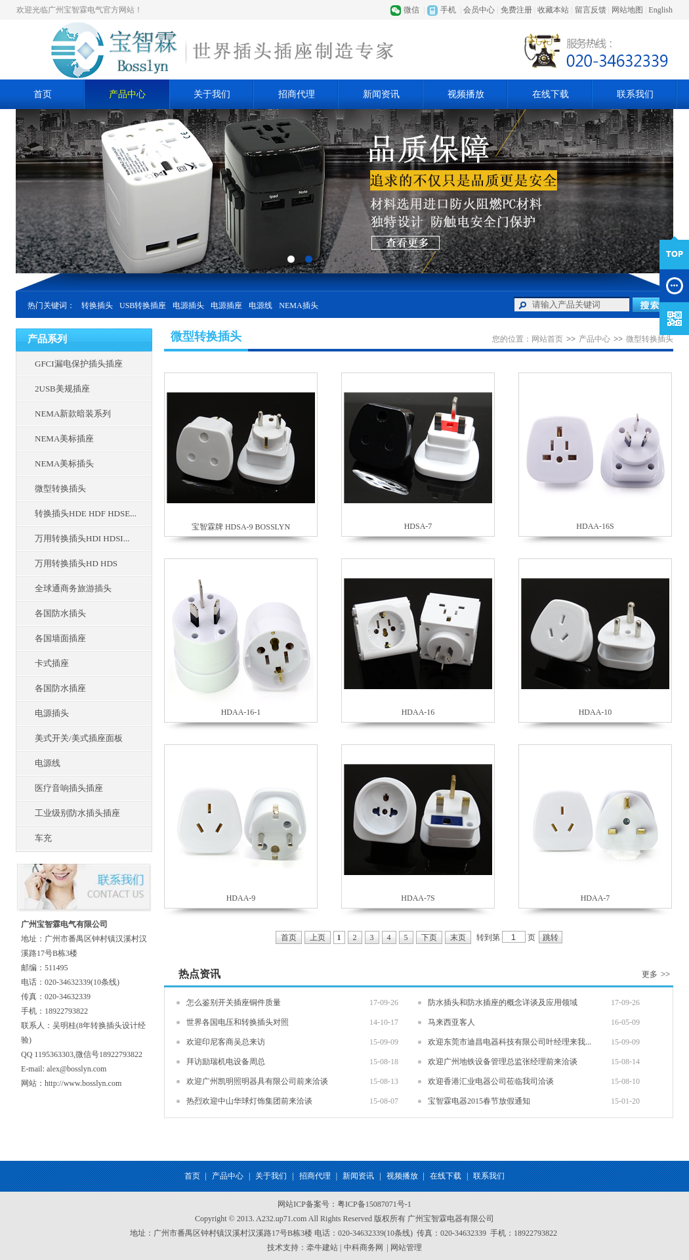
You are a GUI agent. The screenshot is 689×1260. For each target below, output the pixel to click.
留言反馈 (590, 9)
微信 (411, 9)
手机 (448, 9)
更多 (657, 974)
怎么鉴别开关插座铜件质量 (233, 1002)
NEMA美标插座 (64, 438)
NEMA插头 (298, 305)
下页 (429, 937)
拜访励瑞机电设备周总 (225, 1061)
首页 (42, 94)
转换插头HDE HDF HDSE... (85, 513)
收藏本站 (553, 9)
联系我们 (635, 94)
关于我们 (212, 94)
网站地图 (627, 9)
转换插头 (97, 305)
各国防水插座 (60, 688)
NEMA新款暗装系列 (73, 413)
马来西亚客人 (451, 1022)
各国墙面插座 (60, 638)
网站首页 (547, 339)
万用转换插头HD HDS (76, 563)
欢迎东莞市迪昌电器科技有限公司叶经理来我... (509, 1041)
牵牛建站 (322, 1247)
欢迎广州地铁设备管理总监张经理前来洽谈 (502, 1061)
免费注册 (516, 9)
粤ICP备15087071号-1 (374, 1204)
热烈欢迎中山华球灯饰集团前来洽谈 (249, 1101)
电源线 (260, 305)
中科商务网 (363, 1247)
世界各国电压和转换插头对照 (237, 1022)
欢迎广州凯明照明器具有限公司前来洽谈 (257, 1081)
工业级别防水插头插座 (77, 813)
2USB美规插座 (62, 389)
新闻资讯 (381, 94)
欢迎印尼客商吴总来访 (225, 1041)
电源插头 (188, 305)
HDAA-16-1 (241, 712)
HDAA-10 (595, 712)
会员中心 (479, 9)
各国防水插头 (60, 613)
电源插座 (226, 305)
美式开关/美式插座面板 (79, 738)
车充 (43, 838)
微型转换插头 (60, 488)
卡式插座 (52, 663)
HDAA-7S (417, 898)
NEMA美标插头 (64, 463)
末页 (458, 937)
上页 (317, 937)
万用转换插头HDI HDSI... (82, 538)
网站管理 (406, 1247)
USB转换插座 (142, 305)
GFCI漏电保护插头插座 (79, 364)
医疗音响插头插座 (69, 788)
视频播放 (466, 94)
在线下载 (550, 94)
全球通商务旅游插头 (73, 588)
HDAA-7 (595, 898)
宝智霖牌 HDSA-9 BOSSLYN (241, 526)
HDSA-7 (418, 526)
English (660, 9)
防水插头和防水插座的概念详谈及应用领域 (502, 1002)
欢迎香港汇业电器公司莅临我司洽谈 (491, 1081)
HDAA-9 (241, 898)
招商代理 (296, 94)
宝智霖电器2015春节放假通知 (479, 1101)
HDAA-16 (418, 712)
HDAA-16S (595, 526)
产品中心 (127, 94)
